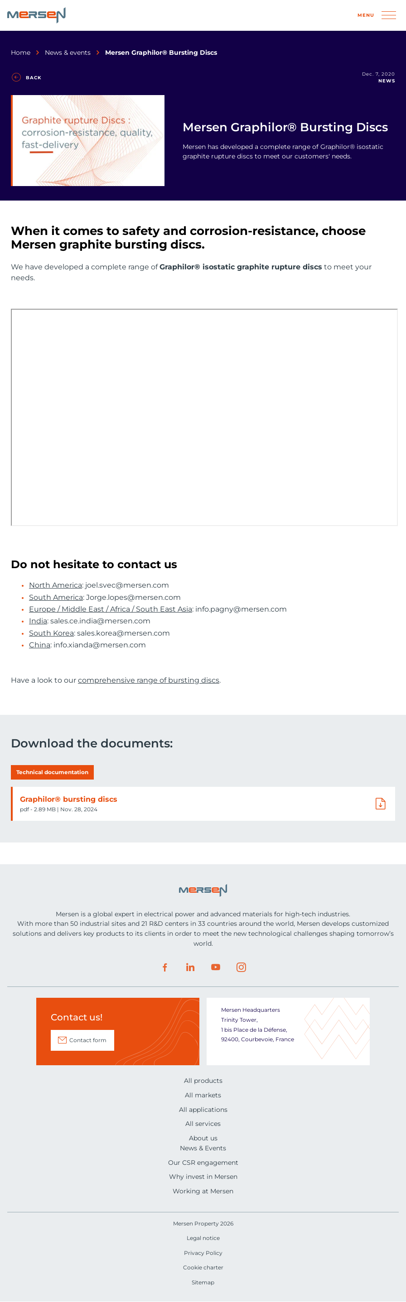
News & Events (203, 1148)
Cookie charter (203, 1267)
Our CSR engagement (203, 1162)
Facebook (165, 967)
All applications (203, 1110)
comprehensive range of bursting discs (148, 680)
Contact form (87, 1040)
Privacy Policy (203, 1252)
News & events (68, 52)
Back (33, 78)
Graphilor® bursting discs (68, 799)
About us (203, 1138)
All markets (203, 1095)
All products (203, 1081)
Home (20, 52)
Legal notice (203, 1238)
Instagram (241, 967)
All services (203, 1124)
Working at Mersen (203, 1191)
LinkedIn (190, 967)
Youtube (216, 967)
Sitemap (203, 1282)
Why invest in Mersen (203, 1177)
